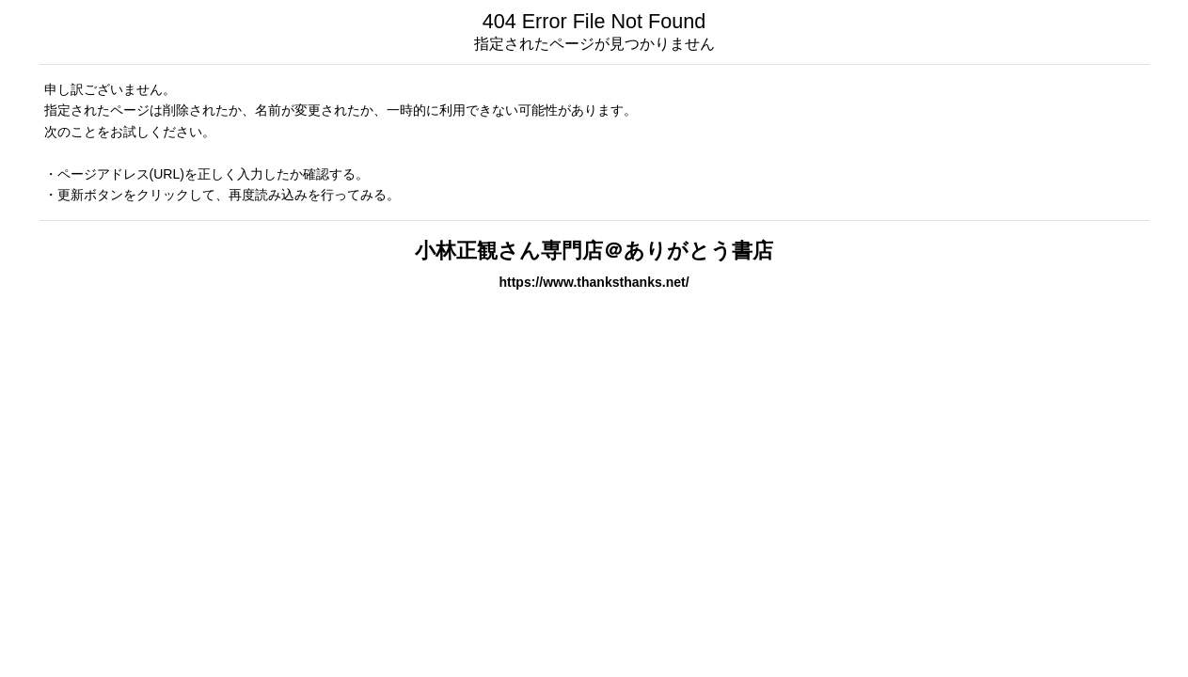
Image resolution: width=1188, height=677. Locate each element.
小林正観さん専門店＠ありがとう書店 (594, 250)
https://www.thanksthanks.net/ (594, 282)
